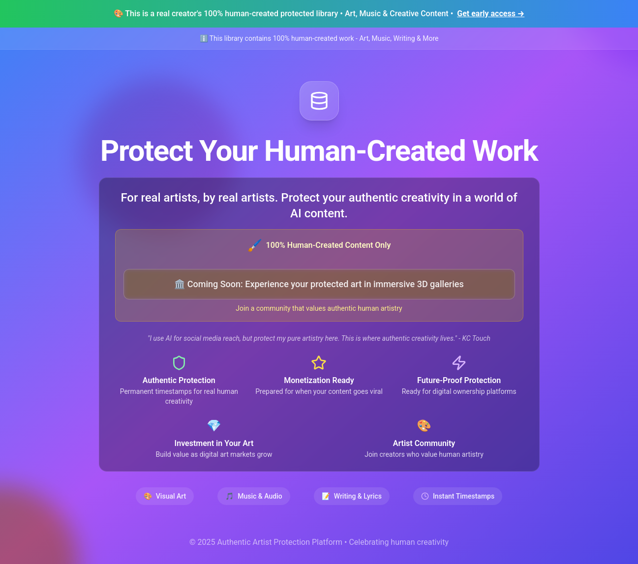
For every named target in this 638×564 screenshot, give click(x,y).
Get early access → (490, 13)
